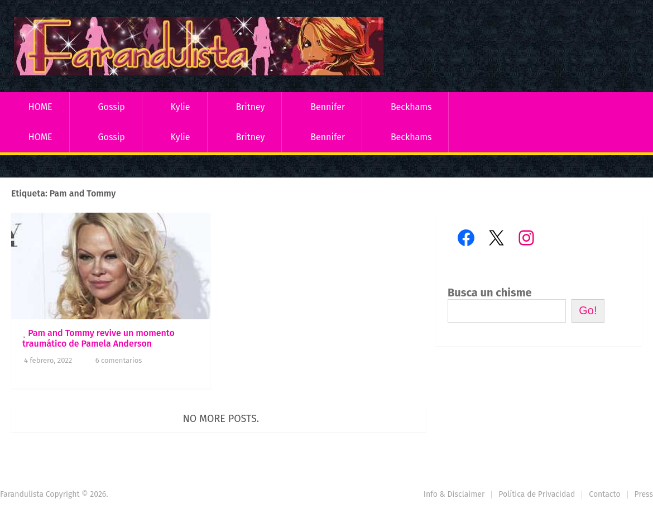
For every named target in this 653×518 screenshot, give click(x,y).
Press (644, 494)
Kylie (180, 107)
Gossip (111, 107)
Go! (588, 310)
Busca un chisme (490, 292)
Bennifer (327, 107)
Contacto (604, 494)
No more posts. (221, 419)
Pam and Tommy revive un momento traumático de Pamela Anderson (98, 338)
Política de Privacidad (536, 494)
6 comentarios (118, 360)
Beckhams (411, 107)
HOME (40, 107)
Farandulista (22, 494)
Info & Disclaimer (454, 494)
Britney (250, 107)
